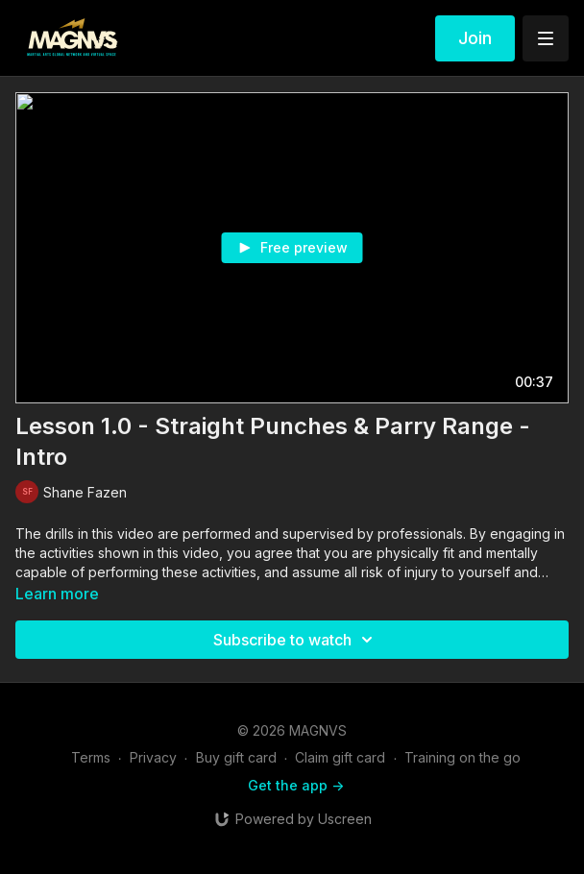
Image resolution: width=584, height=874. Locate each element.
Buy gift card (236, 757)
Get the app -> (296, 785)
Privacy (153, 757)
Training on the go (462, 757)
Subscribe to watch (295, 639)
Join (475, 38)
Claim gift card (340, 757)
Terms (90, 757)
